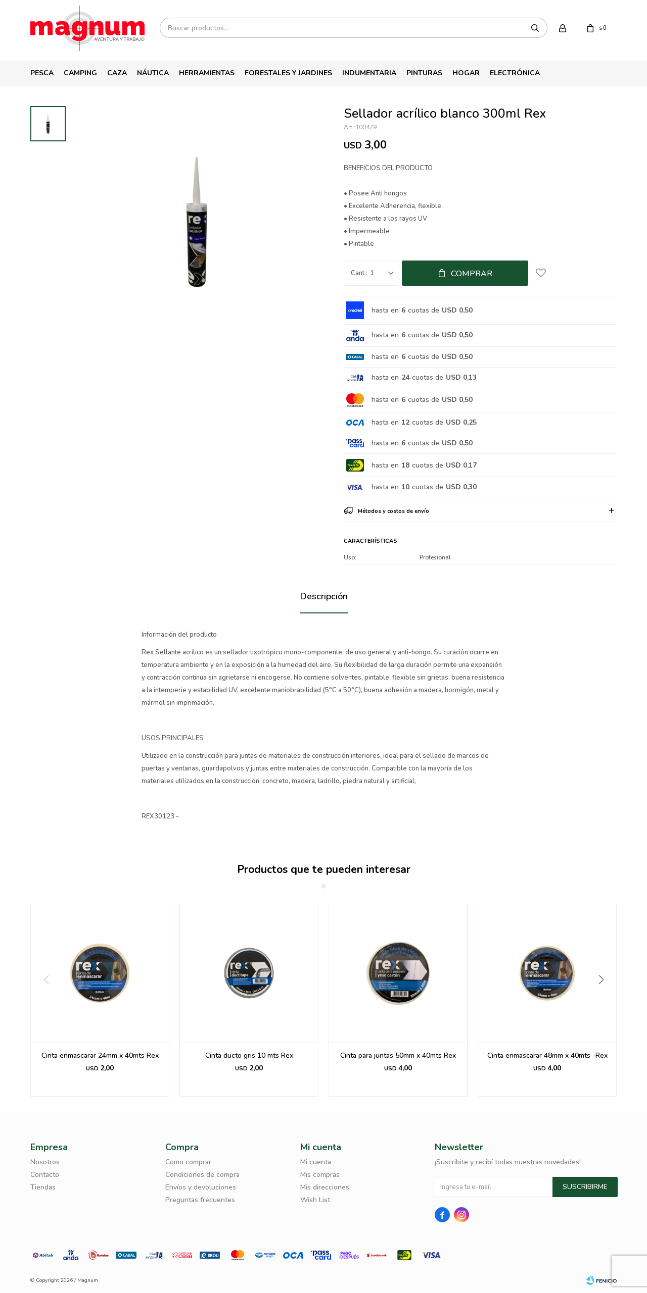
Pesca (42, 73)
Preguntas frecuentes (200, 1200)
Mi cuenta (315, 1162)
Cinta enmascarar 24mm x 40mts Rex (100, 1055)
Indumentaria (369, 73)
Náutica (153, 73)
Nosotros (45, 1162)
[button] (605, 1000)
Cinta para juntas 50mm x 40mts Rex (398, 1055)
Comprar (471, 273)
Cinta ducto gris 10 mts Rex (249, 1055)
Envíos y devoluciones (200, 1187)
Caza (117, 73)
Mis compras (320, 1174)
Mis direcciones (324, 1187)
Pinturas (424, 73)
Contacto (44, 1174)
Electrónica (515, 73)
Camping (80, 73)
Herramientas (207, 73)
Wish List (315, 1200)
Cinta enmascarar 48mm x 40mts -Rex (547, 1055)
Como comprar (188, 1162)
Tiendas (43, 1187)
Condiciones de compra (202, 1174)
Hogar (466, 73)
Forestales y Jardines (288, 73)
